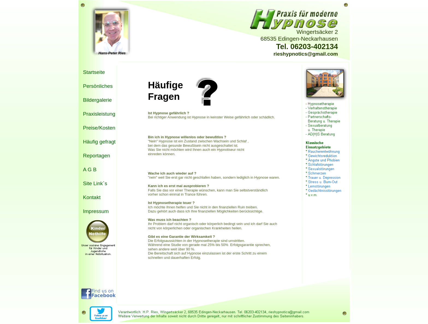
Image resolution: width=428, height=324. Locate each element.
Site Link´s (95, 183)
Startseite (94, 72)
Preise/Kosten (99, 128)
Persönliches (98, 86)
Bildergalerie (97, 100)
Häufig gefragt (99, 142)
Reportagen (96, 155)
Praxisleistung (99, 114)
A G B (90, 169)
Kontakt (91, 197)
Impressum (96, 211)
